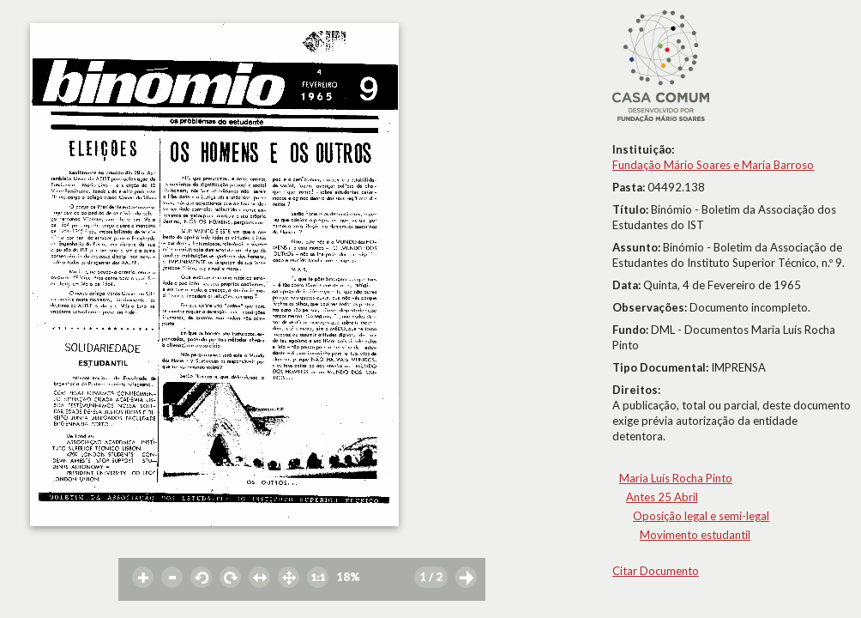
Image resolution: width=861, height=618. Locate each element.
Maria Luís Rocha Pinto (675, 478)
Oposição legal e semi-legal (701, 516)
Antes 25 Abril (662, 497)
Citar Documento (655, 571)
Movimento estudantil (695, 535)
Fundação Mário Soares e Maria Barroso (713, 165)
